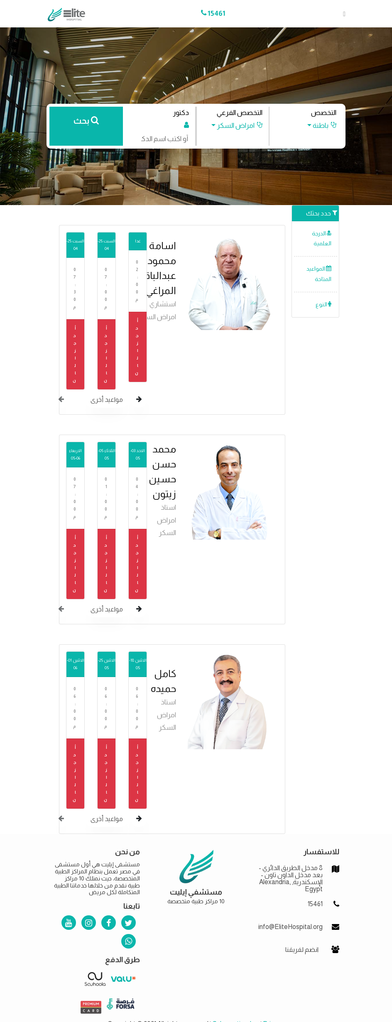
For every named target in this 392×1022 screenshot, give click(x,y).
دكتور (181, 113)
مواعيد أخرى (107, 399)
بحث (86, 120)
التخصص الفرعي (239, 113)
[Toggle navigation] (341, 14)
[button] (317, 126)
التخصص (323, 113)
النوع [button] (323, 304)
